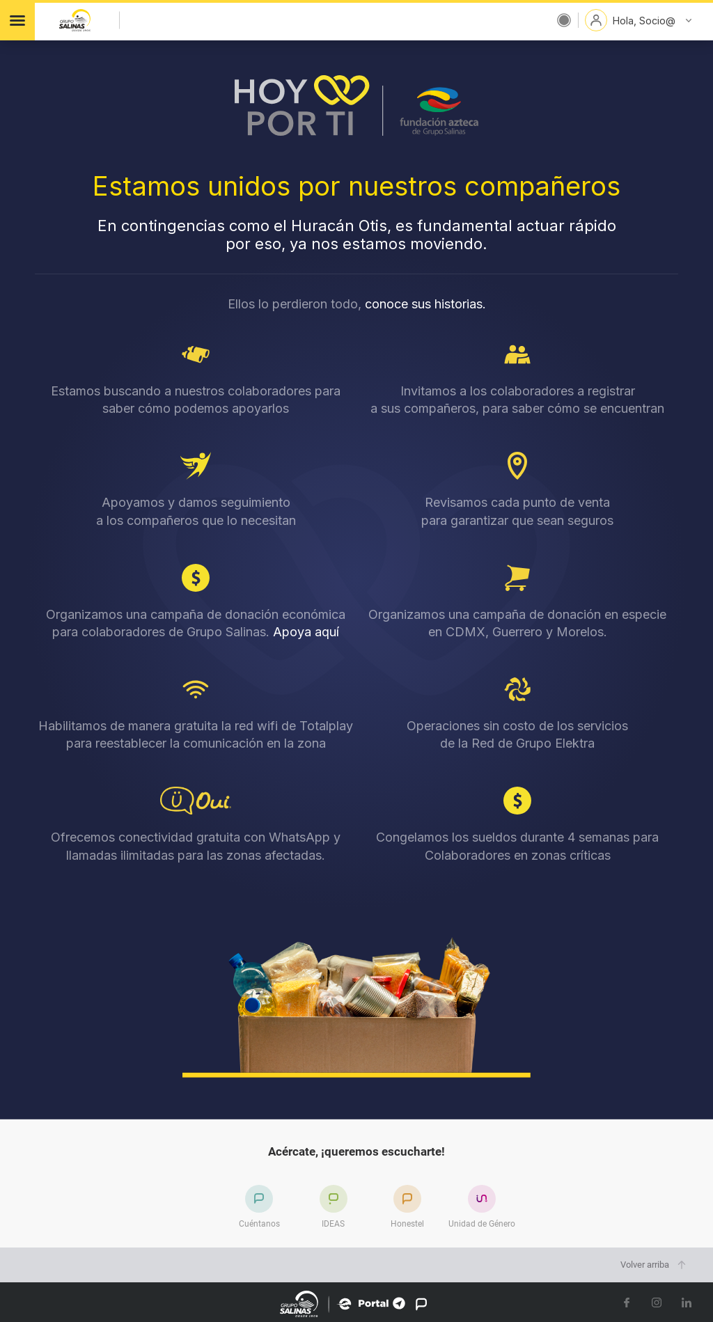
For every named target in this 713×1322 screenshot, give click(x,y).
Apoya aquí (306, 631)
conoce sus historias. (425, 304)
